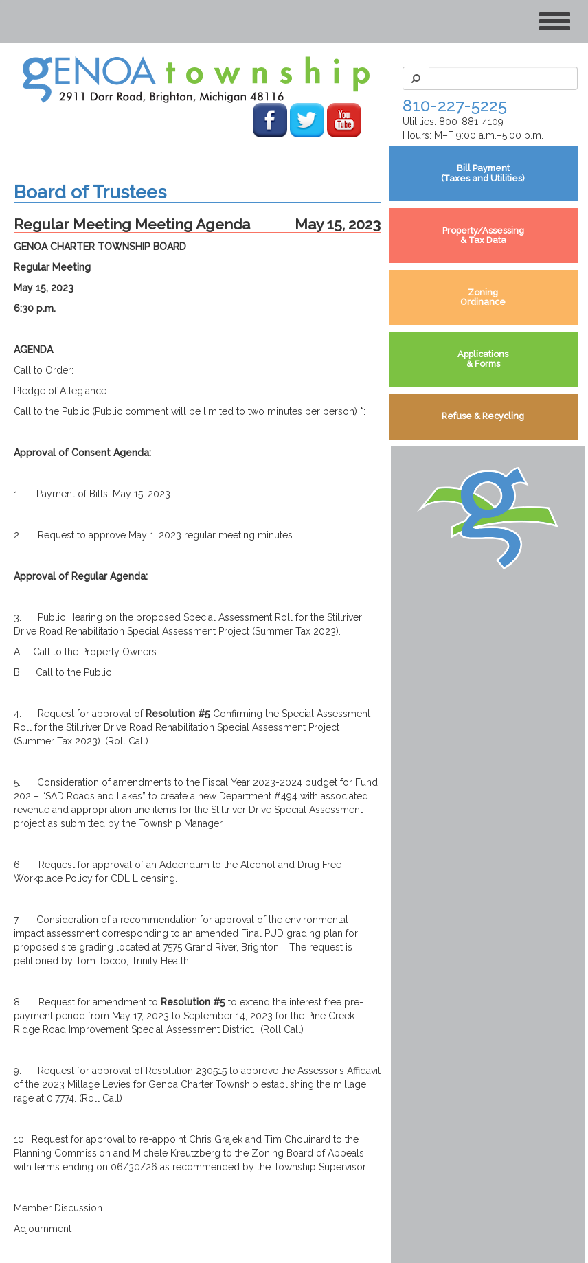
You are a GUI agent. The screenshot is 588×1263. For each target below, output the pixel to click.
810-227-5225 (455, 105)
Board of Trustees (90, 192)
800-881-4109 (471, 121)
